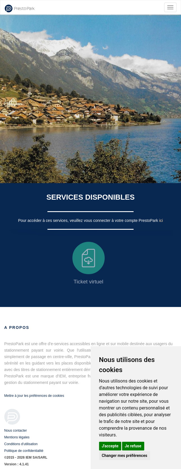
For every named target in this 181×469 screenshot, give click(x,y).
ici (161, 220)
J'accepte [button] (110, 446)
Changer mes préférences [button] (124, 455)
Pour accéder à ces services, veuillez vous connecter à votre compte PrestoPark (88, 220)
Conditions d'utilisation (21, 444)
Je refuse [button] (133, 446)
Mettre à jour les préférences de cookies (34, 396)
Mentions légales (16, 437)
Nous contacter (15, 430)
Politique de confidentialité (23, 451)
